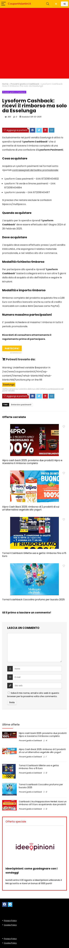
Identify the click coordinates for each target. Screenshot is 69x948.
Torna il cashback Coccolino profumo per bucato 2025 (33, 599)
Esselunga (8, 384)
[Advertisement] (34, 44)
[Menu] (3, 4)
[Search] (47, 4)
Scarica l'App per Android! (56, 4)
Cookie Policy (10, 925)
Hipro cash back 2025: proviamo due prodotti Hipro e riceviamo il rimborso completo (32, 462)
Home (5, 83)
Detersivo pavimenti (21, 404)
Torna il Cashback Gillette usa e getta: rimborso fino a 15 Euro (34, 554)
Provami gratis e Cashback (25, 83)
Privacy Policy (10, 920)
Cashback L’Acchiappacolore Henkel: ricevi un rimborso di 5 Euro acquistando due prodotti (43, 803)
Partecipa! (13, 349)
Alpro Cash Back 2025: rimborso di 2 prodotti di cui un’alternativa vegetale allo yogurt (30, 508)
